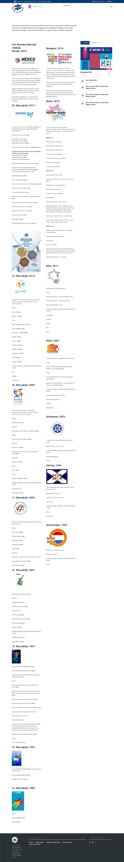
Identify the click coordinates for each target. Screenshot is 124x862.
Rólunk (31, 842)
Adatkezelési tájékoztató (53, 842)
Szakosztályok (39, 842)
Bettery (19, 855)
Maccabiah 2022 (86, 72)
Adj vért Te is (94, 42)
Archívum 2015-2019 (34, 844)
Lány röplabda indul (91, 80)
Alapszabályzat (67, 842)
